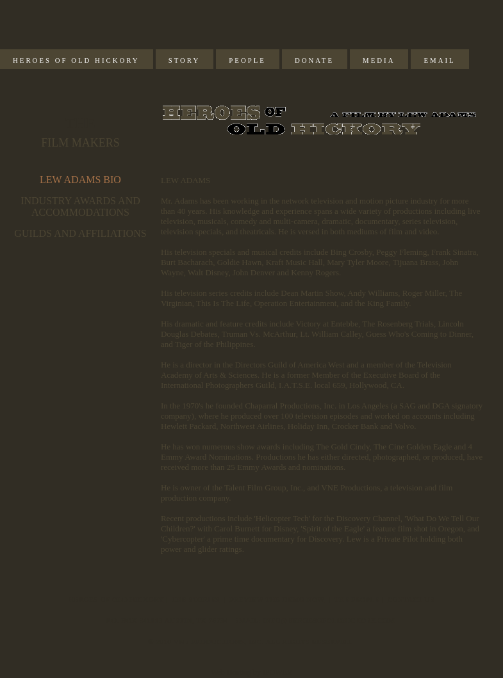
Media (379, 60)
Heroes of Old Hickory (76, 60)
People (247, 60)
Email (439, 60)
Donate (314, 60)
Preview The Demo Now (277, 599)
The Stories (196, 599)
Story (185, 60)
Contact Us (411, 599)
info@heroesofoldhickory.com (329, 620)
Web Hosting (231, 672)
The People (356, 599)
